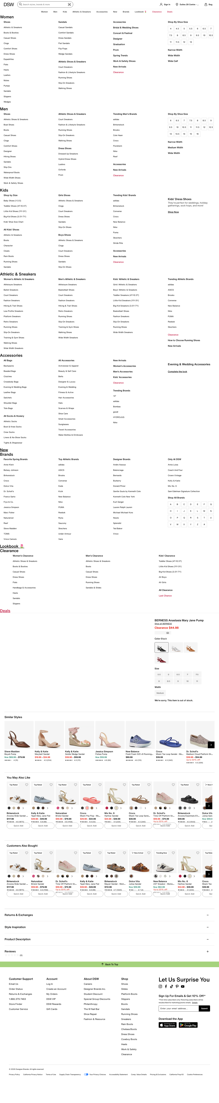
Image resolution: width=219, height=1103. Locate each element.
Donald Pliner (119, 485)
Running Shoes (65, 77)
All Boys (162, 577)
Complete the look (177, 428)
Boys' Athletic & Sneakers (125, 289)
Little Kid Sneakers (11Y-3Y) (126, 300)
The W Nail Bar (91, 1026)
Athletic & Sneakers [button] (81, 11)
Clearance (118, 72)
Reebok (171, 321)
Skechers (117, 237)
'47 (114, 395)
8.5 (184, 35)
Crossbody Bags (11, 381)
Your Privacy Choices (95, 1092)
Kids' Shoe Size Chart (13, 221)
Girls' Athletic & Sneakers (125, 284)
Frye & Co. (8, 501)
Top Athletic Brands (68, 459)
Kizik (60, 491)
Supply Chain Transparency (70, 1092)
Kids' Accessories (122, 377)
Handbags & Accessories (24, 587)
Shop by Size (10, 195)
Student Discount (93, 1011)
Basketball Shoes (66, 289)
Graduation (119, 44)
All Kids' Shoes (11, 229)
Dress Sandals (64, 37)
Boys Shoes (64, 235)
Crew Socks (9, 432)
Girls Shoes (64, 195)
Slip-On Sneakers (66, 82)
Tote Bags (8, 408)
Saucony (62, 523)
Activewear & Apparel (68, 365)
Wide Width (174, 55)
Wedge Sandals (65, 53)
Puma (115, 232)
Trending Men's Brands (125, 114)
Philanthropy (90, 1021)
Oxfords (62, 169)
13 (191, 41)
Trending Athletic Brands (180, 279)
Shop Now (173, 268)
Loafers (7, 75)
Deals (169, 11)
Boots (6, 129)
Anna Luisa (173, 464)
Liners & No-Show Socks (15, 437)
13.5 (177, 133)
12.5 (211, 127)
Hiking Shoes (10, 156)
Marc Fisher (9, 512)
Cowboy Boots (129, 1056)
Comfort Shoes (10, 48)
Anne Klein (9, 464)
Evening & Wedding (67, 386)
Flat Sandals (64, 43)
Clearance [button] (157, 11)
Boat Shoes (9, 124)
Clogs (6, 43)
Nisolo (116, 517)
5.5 (190, 28)
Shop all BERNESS (163, 623)
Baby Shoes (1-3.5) (12, 200)
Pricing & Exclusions (158, 1092)
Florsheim (117, 145)
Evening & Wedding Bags (15, 386)
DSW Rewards (53, 1021)
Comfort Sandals (66, 32)
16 (198, 133)
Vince (115, 533)
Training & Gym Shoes (14, 337)
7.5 (170, 35)
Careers (88, 1001)
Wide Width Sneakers (13, 348)
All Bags (8, 360)
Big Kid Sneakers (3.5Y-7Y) (126, 305)
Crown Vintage (174, 475)
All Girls (162, 582)
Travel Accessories (67, 429)
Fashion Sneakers (12, 300)
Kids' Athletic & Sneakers (126, 279)
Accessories (119, 22)
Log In (49, 1001)
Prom (116, 50)
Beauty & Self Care (67, 371)
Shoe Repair (90, 1031)
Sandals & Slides (93, 587)
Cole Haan (118, 135)
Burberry (117, 480)
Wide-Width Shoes (12, 177)
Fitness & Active (65, 392)
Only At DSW (174, 459)
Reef (115, 156)
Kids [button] (65, 11)
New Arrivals (119, 66)
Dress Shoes (9, 53)
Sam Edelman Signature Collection (184, 491)
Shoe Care (63, 413)
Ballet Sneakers (11, 289)
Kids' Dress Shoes (179, 255)
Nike (115, 151)
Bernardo (117, 475)
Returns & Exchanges (20, 1011)
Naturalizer (9, 517)
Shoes (7, 22)
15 (191, 133)
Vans (60, 539)
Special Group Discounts (97, 1016)
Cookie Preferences (195, 1092)
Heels (6, 69)
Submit (204, 1025)
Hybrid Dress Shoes (67, 158)
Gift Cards (51, 1026)
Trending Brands (121, 390)
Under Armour (64, 533)
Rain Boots (9, 256)
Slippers (7, 96)
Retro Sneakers (11, 321)
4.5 (177, 28)
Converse (117, 211)
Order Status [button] (16, 1006)
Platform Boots (129, 1011)
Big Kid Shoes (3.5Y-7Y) (15, 216)
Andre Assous (119, 464)
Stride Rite (118, 243)
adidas (116, 119)
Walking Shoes (65, 88)
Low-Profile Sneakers (13, 311)
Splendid (117, 523)
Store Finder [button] (15, 1021)
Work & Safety (129, 1066)
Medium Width (175, 147)
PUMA (171, 316)
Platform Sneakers (12, 316)
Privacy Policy (14, 1092)
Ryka (60, 517)
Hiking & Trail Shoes (13, 305)
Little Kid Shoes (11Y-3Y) (15, 211)
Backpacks (9, 365)
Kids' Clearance (167, 555)
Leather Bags (10, 392)
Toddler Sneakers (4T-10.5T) (126, 295)
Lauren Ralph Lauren (122, 507)
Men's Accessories (123, 371)
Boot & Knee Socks (13, 426)
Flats (6, 64)
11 (171, 41)
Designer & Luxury (66, 381)
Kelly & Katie (174, 480)
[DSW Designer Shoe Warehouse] (9, 4)
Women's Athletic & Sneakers (19, 279)
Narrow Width (175, 50)
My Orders (51, 1011)
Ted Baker (117, 528)
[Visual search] (69, 5)
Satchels (8, 397)
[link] (18, 773)
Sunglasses (63, 424)
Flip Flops (62, 48)
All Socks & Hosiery (14, 416)
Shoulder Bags (10, 402)
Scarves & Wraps (66, 408)
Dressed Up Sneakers (68, 153)
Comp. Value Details (139, 1092)
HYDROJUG (118, 417)
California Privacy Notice (32, 1092)
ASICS (171, 289)
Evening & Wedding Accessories (189, 421)
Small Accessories (66, 418)
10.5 (211, 35)
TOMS (6, 533)
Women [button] (44, 11)
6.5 (204, 28)
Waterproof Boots (12, 172)
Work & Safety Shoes (124, 61)
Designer (117, 38)
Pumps (7, 85)
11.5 (177, 41)
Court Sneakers (65, 66)
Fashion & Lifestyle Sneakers (71, 72)
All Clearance (165, 590)
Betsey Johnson (11, 470)
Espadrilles (9, 59)
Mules (6, 80)
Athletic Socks (10, 421)
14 (184, 133)
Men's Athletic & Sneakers (71, 279)
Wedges (7, 101)
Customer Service (18, 1026)
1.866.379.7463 (17, 1016)
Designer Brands (121, 459)
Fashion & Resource (94, 1036)
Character (8, 245)
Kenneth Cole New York (124, 496)
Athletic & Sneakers (13, 27)
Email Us (13, 1001)
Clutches (8, 376)
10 (204, 35)
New (115, 11)
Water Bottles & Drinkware (70, 434)
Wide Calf (173, 61)
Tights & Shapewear (13, 442)
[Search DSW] (45, 4)
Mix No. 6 (172, 485)
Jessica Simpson (11, 507)
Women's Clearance (23, 555)
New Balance (119, 221)
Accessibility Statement (118, 1092)
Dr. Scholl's (9, 491)
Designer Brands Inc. (95, 1006)
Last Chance (165, 595)
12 (184, 41)
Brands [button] (126, 11)
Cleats (6, 250)
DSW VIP (51, 1016)
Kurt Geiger (118, 501)
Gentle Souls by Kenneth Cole (127, 491)
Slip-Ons (7, 167)
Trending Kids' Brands (124, 195)
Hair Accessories (66, 397)
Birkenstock (118, 124)
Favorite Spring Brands (16, 459)
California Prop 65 (176, 1092)
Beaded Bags (10, 371)
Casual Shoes (10, 37)
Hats (60, 402)
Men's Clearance (94, 555)
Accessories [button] (102, 11)
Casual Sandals (65, 27)
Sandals (7, 90)
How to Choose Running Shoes (184, 340)
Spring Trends (120, 55)
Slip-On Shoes (64, 227)
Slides (124, 1006)
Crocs (115, 140)
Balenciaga (118, 470)
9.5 (197, 35)
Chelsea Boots (129, 1046)
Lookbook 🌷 (141, 11)
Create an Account (56, 1006)
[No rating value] (160, 632)
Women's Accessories (124, 366)
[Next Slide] (211, 762)
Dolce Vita (8, 485)
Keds (60, 485)
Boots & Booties (11, 32)
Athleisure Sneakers (13, 284)
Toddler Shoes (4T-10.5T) (15, 205)
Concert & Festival (122, 33)
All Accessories (66, 360)
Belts (60, 376)
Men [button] (55, 11)
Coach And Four (175, 470)
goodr (115, 411)
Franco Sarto (9, 496)
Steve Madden (10, 528)
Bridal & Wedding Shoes (125, 27)
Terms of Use (51, 1092)
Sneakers (126, 1036)
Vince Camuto (10, 539)
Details (194, 1020)
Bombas (117, 406)
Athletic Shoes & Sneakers (72, 61)
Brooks (116, 129)
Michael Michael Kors (123, 512)
